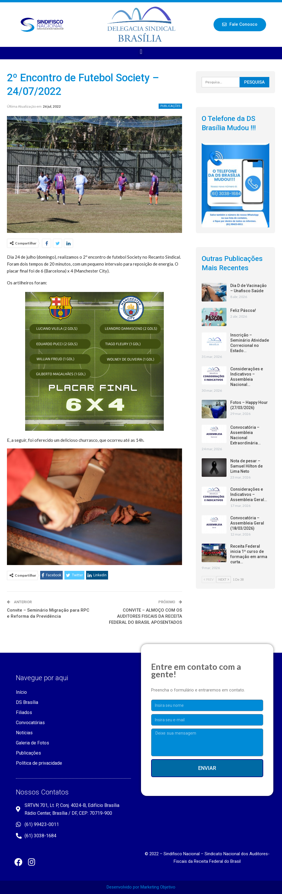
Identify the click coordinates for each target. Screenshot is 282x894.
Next (223, 579)
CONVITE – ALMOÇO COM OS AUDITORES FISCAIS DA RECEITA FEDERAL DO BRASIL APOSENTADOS (145, 616)
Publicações (170, 106)
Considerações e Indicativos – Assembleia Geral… (248, 494)
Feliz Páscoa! (243, 310)
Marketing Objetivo (157, 887)
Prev (209, 579)
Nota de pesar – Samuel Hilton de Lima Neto (246, 466)
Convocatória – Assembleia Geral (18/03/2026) (247, 523)
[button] (240, 24)
